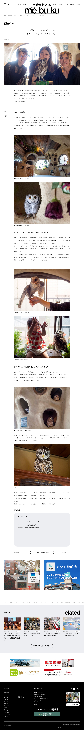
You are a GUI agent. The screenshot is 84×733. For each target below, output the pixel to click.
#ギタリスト (15, 604)
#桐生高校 (32, 604)
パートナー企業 (38, 699)
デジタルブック (8, 717)
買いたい (61, 4)
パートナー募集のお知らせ (41, 701)
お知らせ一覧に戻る (42, 553)
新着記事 (10, 15)
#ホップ (55, 604)
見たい (19, 4)
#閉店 (83, 604)
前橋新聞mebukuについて (41, 694)
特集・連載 (21, 699)
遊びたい (16, 15)
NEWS (6, 701)
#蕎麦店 (77, 604)
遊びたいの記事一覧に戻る (42, 648)
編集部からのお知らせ (40, 697)
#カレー (21, 604)
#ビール (60, 604)
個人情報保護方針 (8, 728)
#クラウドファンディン (47, 604)
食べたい (14, 4)
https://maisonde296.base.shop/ (31, 527)
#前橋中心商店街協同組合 (69, 604)
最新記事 (6, 695)
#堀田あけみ (38, 604)
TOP (5, 15)
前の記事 (16, 555)
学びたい (67, 4)
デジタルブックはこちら (73, 707)
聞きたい (25, 4)
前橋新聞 (78, 4)
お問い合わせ (37, 703)
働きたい (72, 4)
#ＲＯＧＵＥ (8, 604)
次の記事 (64, 555)
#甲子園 (26, 604)
